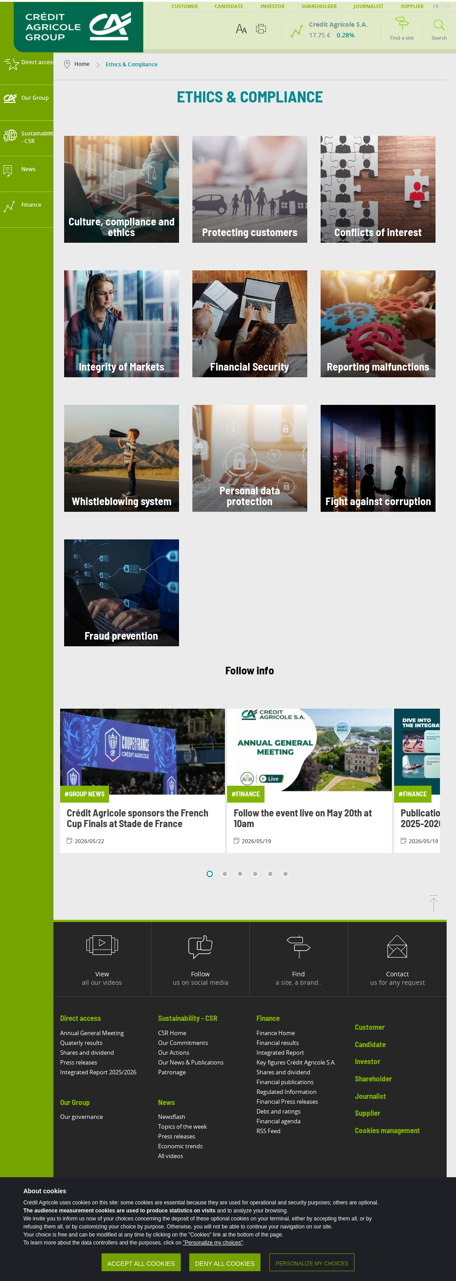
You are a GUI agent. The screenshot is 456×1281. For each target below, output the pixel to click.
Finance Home (285, 1033)
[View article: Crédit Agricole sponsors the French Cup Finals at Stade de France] (151, 781)
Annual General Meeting (101, 1033)
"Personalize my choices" (214, 1243)
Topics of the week (192, 1126)
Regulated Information (296, 1092)
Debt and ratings (288, 1111)
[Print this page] (261, 28)
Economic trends (190, 1146)
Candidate (229, 6)
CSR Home (182, 1033)
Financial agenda (288, 1121)
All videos (180, 1156)
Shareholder (319, 6)
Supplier (412, 6)
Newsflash (181, 1117)
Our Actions (183, 1052)
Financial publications (294, 1082)
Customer (184, 6)
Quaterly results (90, 1043)
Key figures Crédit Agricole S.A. (306, 1062)
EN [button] (447, 6)
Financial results (287, 1043)
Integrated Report (290, 1052)
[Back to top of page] (443, 910)
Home (86, 64)
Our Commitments (193, 1043)
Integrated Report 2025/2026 (107, 1072)
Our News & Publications (200, 1062)
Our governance (90, 1117)
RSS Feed (278, 1131)
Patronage (181, 1072)
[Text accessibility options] (241, 28)
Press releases (87, 1062)
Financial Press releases (297, 1101)
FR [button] (436, 6)
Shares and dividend (96, 1052)
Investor (273, 6)
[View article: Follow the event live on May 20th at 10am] (318, 781)
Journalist (368, 6)
